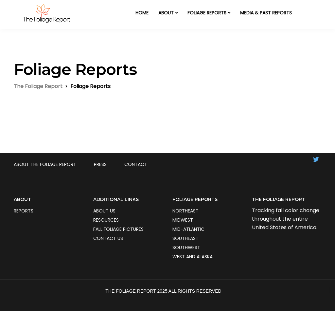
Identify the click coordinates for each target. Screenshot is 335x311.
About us (104, 211)
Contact (135, 164)
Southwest (186, 247)
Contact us (108, 238)
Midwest (182, 220)
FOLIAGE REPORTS (206, 12)
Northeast (185, 211)
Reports (23, 211)
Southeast (185, 238)
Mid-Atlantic (188, 229)
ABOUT (166, 12)
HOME (142, 12)
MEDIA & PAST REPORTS (266, 12)
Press (100, 164)
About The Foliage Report (45, 164)
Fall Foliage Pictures (118, 229)
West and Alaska (192, 256)
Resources (106, 220)
